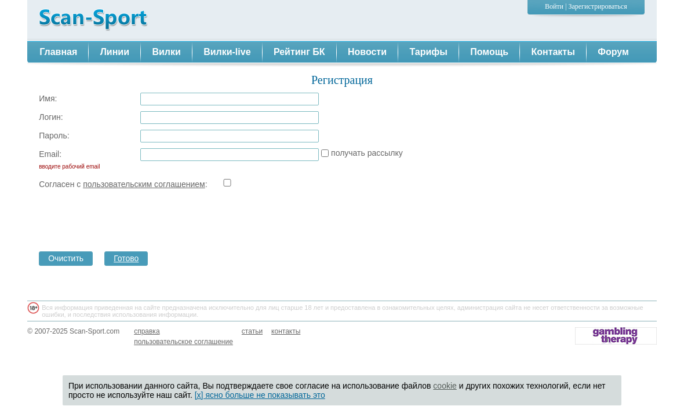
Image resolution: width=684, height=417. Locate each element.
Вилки (166, 52)
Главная (58, 52)
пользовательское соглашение (183, 342)
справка (146, 331)
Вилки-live (226, 52)
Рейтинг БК (299, 52)
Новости (367, 52)
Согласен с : (84, 184)
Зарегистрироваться (597, 6)
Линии (114, 52)
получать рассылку (367, 153)
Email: (67, 161)
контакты (285, 331)
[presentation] (228, 217)
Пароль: (54, 135)
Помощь (489, 52)
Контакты (552, 52)
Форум (613, 52)
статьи (252, 331)
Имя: (48, 98)
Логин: (51, 117)
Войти (554, 6)
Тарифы (428, 52)
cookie (444, 385)
